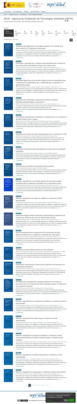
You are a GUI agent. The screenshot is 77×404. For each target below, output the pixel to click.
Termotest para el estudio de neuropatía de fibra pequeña (35, 166)
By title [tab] (31, 32)
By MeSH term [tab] (37, 33)
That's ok (71, 400)
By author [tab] (25, 32)
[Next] (50, 385)
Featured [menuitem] (43, 11)
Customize (49, 400)
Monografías (23, 14)
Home (5, 14)
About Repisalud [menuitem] (34, 11)
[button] (19, 58)
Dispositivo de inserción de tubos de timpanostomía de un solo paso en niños (41, 134)
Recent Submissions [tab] (8, 32)
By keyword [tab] (50, 32)
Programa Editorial (14, 14)
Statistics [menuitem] (26, 11)
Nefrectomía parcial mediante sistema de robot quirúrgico (35, 249)
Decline (66, 400)
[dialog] (61, 398)
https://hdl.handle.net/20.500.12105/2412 (33, 21)
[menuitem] (17, 11)
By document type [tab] (58, 33)
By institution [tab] (66, 32)
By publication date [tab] (18, 33)
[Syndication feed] (71, 40)
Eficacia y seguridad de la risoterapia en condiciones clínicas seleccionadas (41, 372)
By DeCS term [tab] (43, 33)
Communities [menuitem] (7, 11)
